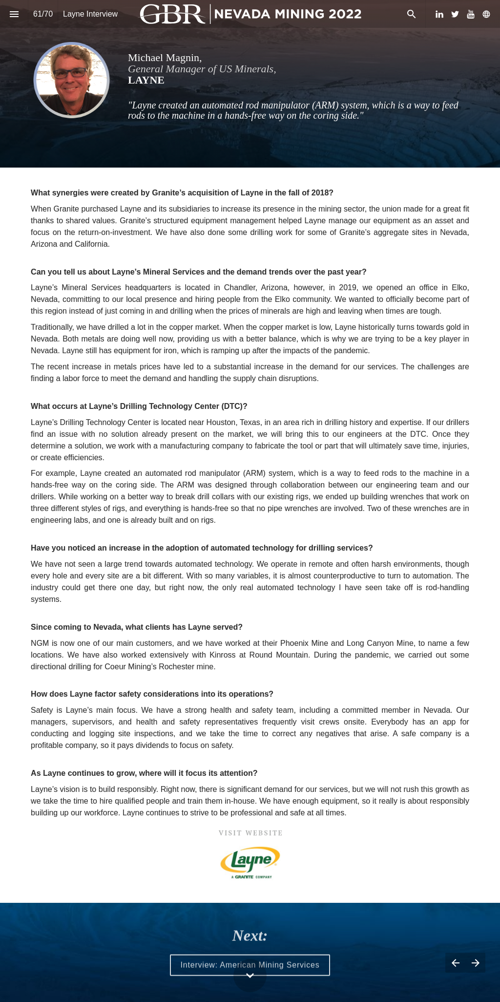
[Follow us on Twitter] (455, 14)
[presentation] (250, 84)
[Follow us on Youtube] (471, 14)
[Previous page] (455, 963)
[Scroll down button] (250, 975)
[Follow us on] (486, 14)
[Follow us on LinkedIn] (439, 14)
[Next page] (475, 963)
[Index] (14, 14)
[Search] (411, 14)
